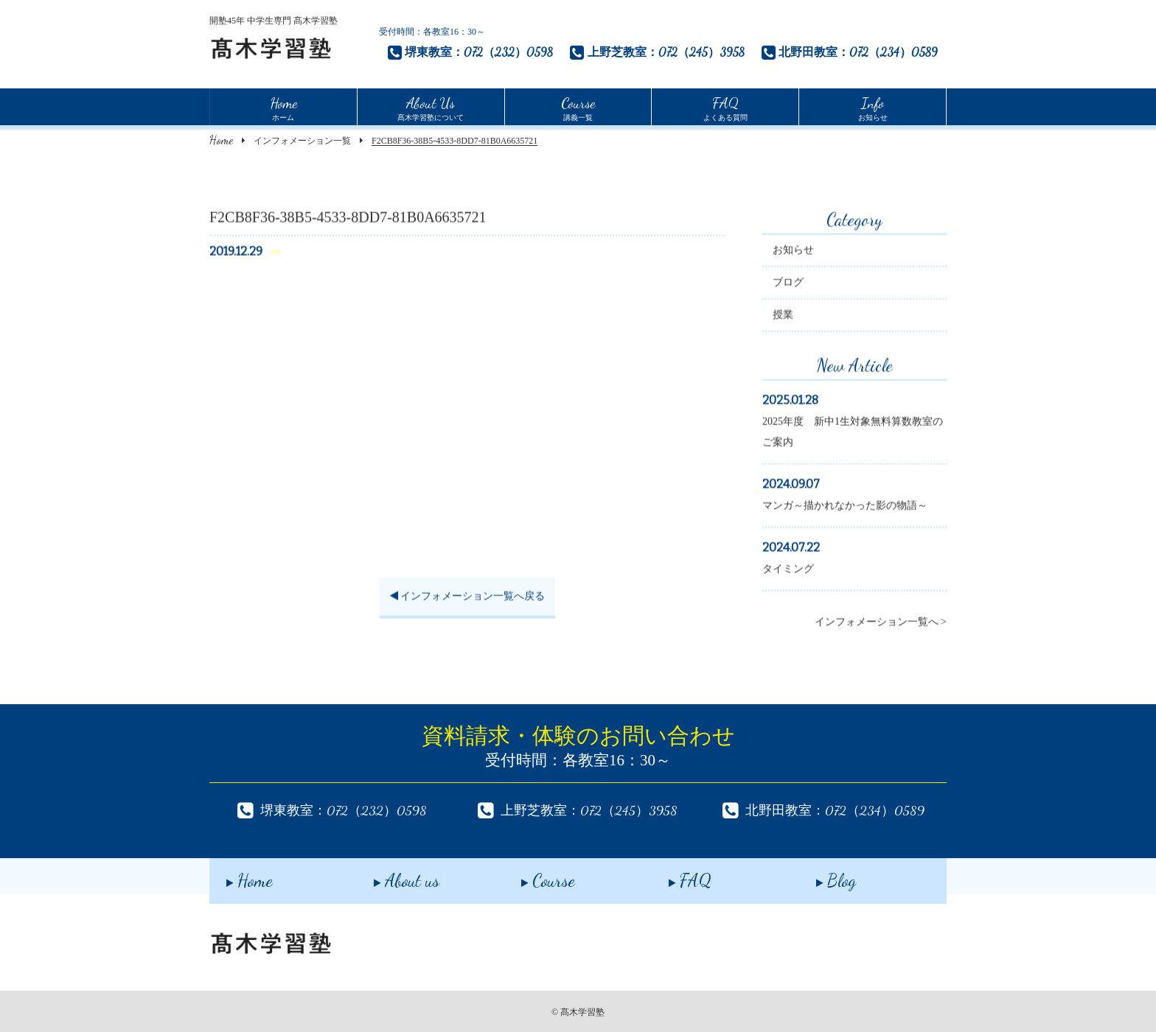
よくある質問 (725, 107)
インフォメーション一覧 (302, 140)
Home (221, 140)
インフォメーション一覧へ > (881, 623)
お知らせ (873, 107)
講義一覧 (578, 107)
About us (389, 875)
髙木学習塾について (430, 107)
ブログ (788, 283)
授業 (783, 316)
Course (531, 875)
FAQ (673, 875)
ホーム (283, 107)
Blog (819, 875)
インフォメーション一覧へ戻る (468, 597)
